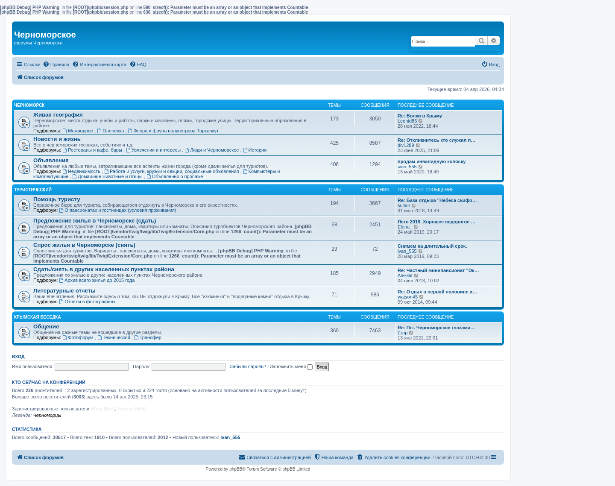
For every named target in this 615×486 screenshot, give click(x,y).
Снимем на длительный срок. (432, 246)
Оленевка (111, 130)
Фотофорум (78, 337)
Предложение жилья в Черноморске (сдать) (94, 220)
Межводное (78, 130)
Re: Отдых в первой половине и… (437, 291)
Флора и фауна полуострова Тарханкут (173, 130)
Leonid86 (407, 120)
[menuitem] (56, 64)
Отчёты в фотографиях (87, 301)
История (255, 149)
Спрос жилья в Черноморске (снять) (84, 245)
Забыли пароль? (248, 366)
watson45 (408, 296)
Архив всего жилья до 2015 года (97, 280)
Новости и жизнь (57, 139)
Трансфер (147, 337)
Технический (114, 337)
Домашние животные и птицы (108, 176)
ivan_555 (407, 166)
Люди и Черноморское (212, 149)
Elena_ (405, 226)
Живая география (58, 114)
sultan (404, 205)
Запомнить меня (291, 366)
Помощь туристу (56, 199)
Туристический (33, 189)
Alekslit (405, 275)
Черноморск (29, 105)
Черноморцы (47, 415)
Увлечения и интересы (154, 149)
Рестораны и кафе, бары (92, 149)
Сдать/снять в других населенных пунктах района (103, 269)
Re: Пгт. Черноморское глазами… (436, 327)
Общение (46, 326)
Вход (18, 356)
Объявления (51, 160)
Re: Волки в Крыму (420, 115)
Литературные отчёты (64, 290)
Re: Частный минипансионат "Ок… (438, 270)
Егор (402, 332)
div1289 (406, 145)
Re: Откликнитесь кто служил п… (436, 140)
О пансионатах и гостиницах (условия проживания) (117, 210)
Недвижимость (82, 171)
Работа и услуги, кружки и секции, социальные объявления (172, 171)
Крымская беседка (37, 317)
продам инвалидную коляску (432, 161)
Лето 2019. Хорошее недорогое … (436, 221)
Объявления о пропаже (174, 176)
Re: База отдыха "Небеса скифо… (437, 200)
